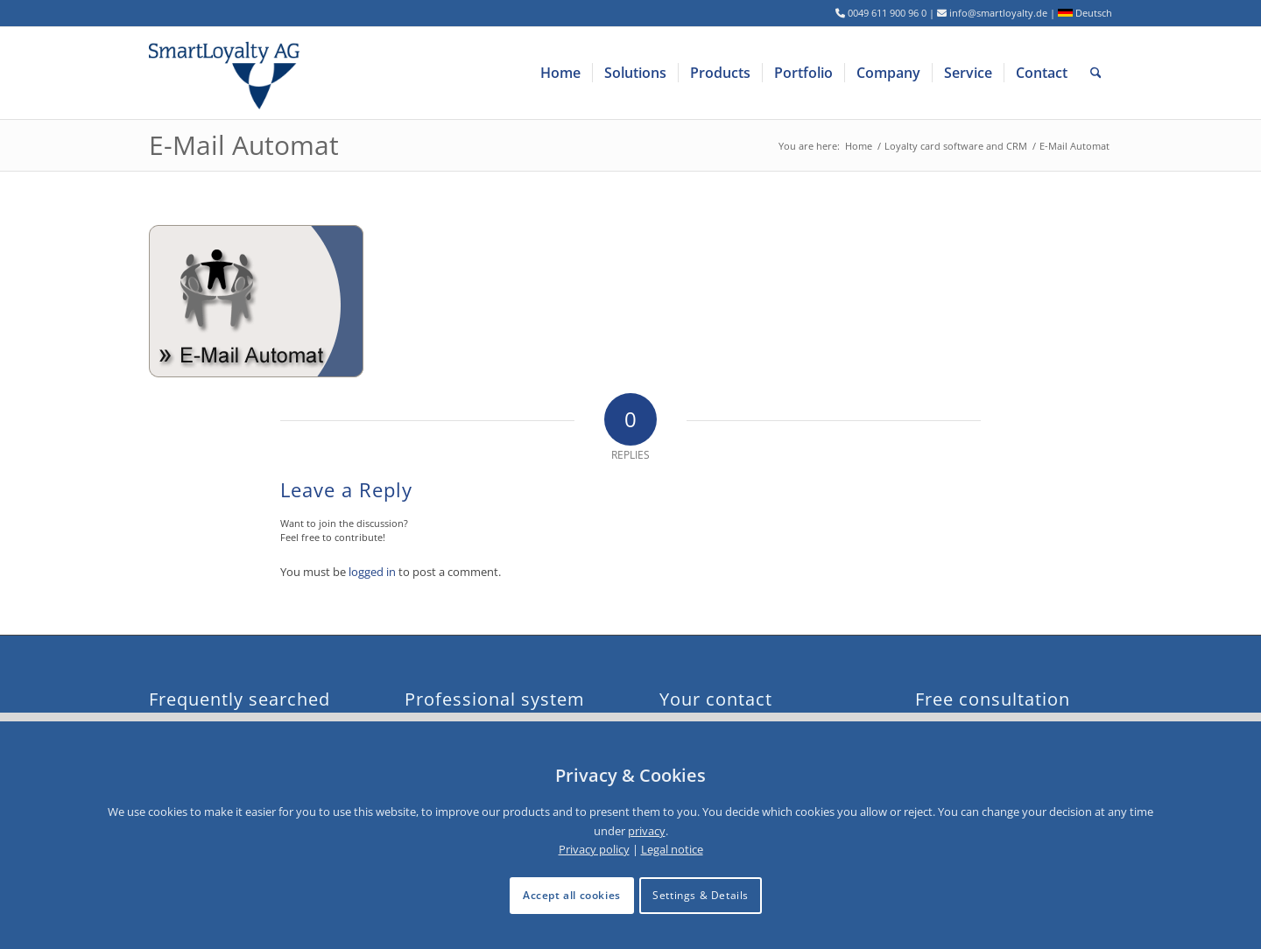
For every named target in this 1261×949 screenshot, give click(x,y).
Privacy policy (594, 849)
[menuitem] (560, 73)
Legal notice (672, 849)
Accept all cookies (572, 895)
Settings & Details (700, 895)
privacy (647, 831)
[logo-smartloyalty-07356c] (235, 73)
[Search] (1096, 73)
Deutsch (1085, 12)
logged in (372, 572)
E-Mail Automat (244, 145)
